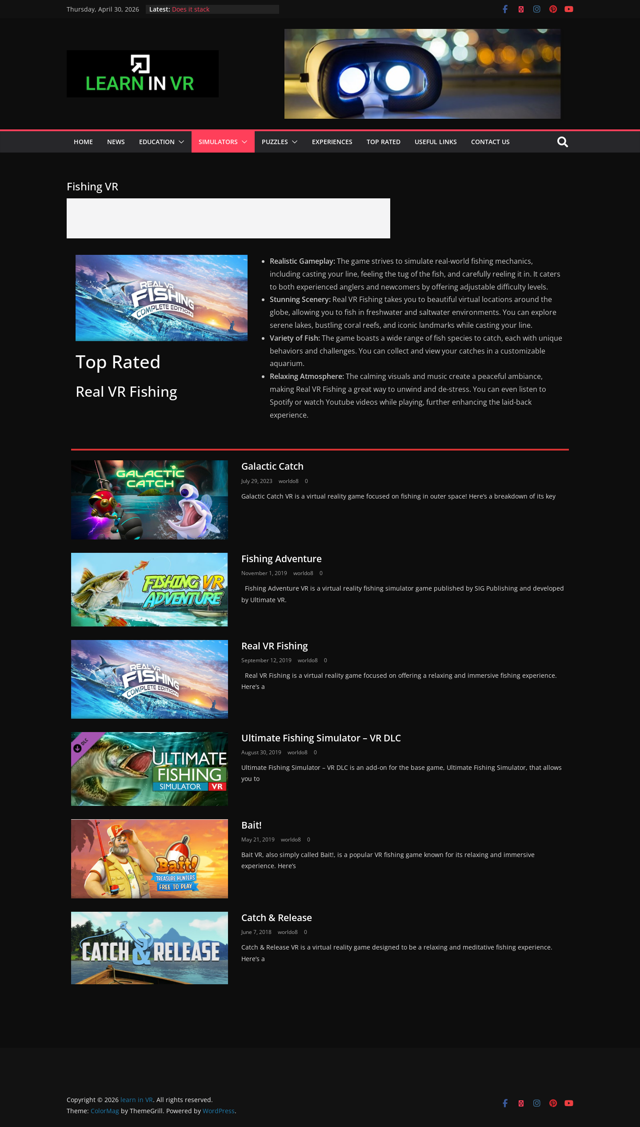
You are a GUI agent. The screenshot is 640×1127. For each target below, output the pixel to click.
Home (83, 141)
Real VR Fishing (274, 646)
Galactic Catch (272, 466)
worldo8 (289, 481)
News (116, 141)
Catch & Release (276, 917)
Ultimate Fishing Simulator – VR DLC (321, 738)
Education (157, 141)
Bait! (251, 825)
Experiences (332, 141)
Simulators (218, 141)
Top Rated (383, 141)
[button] (179, 142)
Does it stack (190, 9)
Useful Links (436, 141)
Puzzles (275, 141)
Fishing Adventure (281, 558)
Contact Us (490, 141)
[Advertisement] (228, 218)
